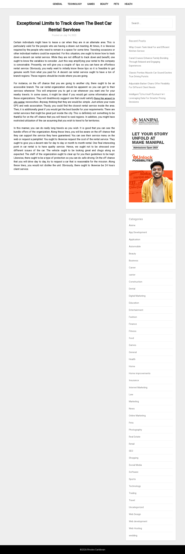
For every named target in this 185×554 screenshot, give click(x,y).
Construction (135, 281)
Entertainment (136, 310)
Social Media (135, 465)
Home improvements (139, 373)
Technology (75, 4)
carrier (132, 274)
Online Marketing (137, 415)
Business (133, 260)
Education (134, 302)
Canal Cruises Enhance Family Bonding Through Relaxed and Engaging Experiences (148, 62)
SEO (131, 450)
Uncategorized (136, 507)
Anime (132, 225)
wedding (133, 535)
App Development (138, 232)
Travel (132, 500)
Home (132, 366)
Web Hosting (135, 528)
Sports (132, 479)
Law (131, 394)
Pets (116, 4)
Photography (135, 429)
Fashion (133, 317)
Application (134, 239)
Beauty (104, 4)
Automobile (135, 246)
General (57, 4)
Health (128, 4)
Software (133, 472)
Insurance (134, 380)
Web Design (135, 514)
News (132, 408)
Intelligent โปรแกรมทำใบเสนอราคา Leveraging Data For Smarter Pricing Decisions (147, 98)
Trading (132, 493)
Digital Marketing (137, 295)
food (131, 338)
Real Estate (134, 436)
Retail (131, 443)
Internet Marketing (138, 387)
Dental (132, 288)
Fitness (132, 331)
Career (132, 267)
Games (91, 4)
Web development (138, 521)
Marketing (134, 401)
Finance (133, 324)
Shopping (133, 457)
